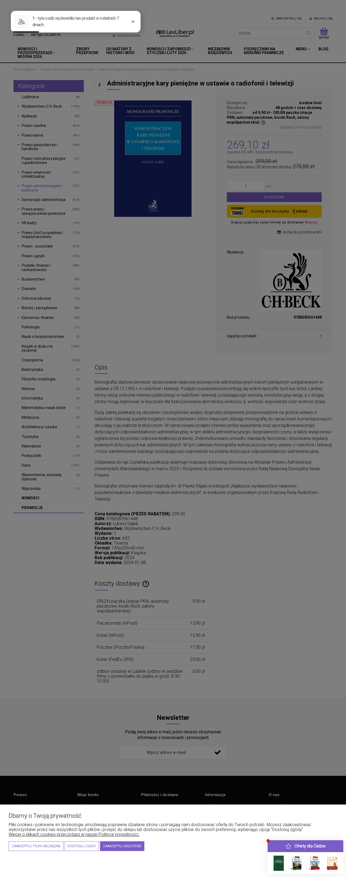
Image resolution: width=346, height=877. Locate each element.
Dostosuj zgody (82, 846)
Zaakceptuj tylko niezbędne (36, 846)
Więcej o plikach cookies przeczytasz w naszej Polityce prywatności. (74, 834)
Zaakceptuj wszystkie (122, 846)
